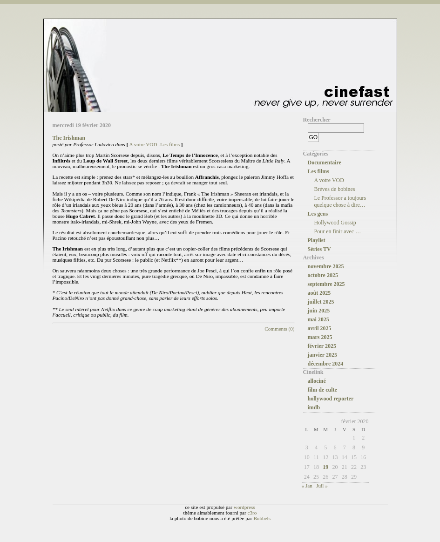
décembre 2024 (326, 363)
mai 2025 (318, 319)
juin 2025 (319, 310)
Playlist (316, 240)
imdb (314, 407)
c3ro (252, 512)
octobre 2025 (323, 275)
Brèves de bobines (334, 189)
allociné (317, 381)
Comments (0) (279, 329)
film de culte (322, 389)
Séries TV (319, 249)
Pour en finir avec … (337, 231)
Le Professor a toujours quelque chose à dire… (340, 201)
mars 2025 (320, 337)
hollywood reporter (331, 398)
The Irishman (69, 138)
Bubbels (262, 518)
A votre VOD (143, 144)
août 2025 (319, 293)
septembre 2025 (326, 284)
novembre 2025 (326, 266)
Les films (170, 144)
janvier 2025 (322, 355)
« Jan (307, 485)
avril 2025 (320, 328)
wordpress (244, 507)
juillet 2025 (321, 301)
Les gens (318, 213)
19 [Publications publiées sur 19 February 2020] (325, 467)
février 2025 (322, 346)
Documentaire (324, 162)
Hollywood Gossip (335, 222)
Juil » (322, 485)
